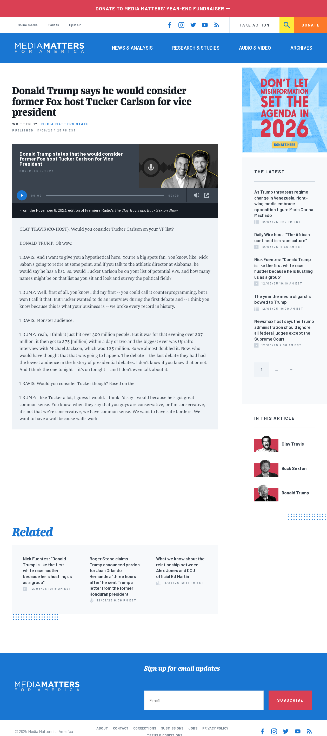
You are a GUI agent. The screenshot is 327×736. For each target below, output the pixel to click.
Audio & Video (255, 48)
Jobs (192, 728)
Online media (27, 25)
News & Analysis (132, 48)
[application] (115, 195)
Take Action (254, 25)
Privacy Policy (215, 728)
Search (287, 25)
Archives (301, 48)
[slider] (105, 195)
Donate (311, 25)
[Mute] (196, 195)
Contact (121, 728)
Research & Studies (195, 48)
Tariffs (53, 25)
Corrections (144, 728)
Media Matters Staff (65, 124)
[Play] (22, 195)
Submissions (172, 728)
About (102, 728)
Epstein (75, 25)
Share (206, 195)
